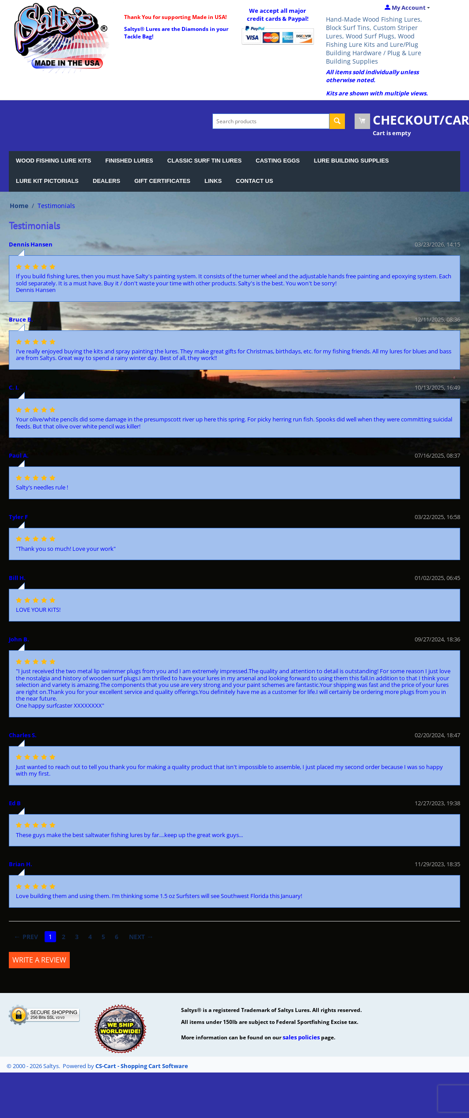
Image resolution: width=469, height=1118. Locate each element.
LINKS (213, 181)
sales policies (301, 1037)
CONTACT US (254, 181)
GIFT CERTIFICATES (162, 181)
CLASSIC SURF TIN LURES (204, 160)
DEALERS (106, 181)
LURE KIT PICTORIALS (47, 181)
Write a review (39, 960)
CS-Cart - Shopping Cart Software (141, 1066)
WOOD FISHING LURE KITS (53, 160)
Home (19, 205)
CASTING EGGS (278, 160)
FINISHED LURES (129, 160)
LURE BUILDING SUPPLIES (351, 160)
